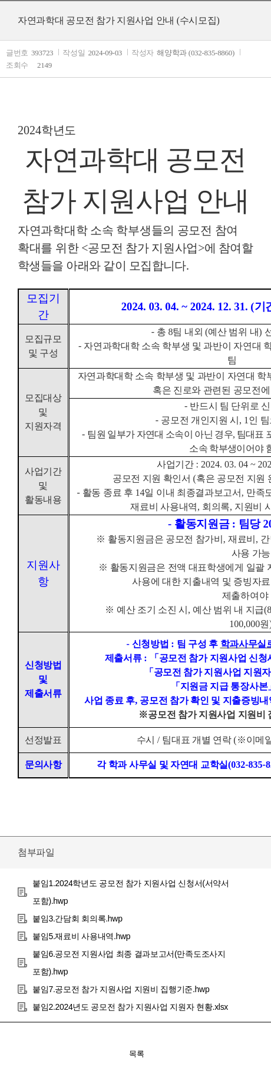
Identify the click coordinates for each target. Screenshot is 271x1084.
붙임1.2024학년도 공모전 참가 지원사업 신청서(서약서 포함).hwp (130, 892)
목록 (136, 1053)
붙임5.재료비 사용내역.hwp (81, 936)
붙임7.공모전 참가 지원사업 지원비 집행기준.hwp (120, 989)
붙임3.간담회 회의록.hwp (77, 918)
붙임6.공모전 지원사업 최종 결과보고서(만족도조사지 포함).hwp (129, 962)
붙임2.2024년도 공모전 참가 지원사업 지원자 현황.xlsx (130, 1007)
